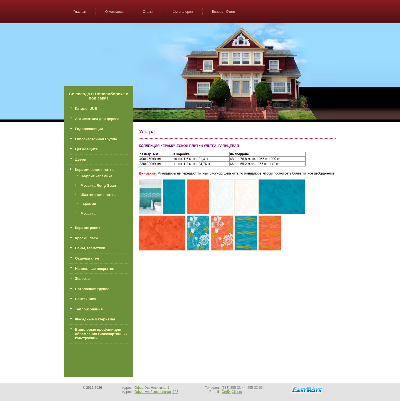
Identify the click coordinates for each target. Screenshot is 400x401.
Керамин (88, 204)
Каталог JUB (86, 108)
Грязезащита (86, 149)
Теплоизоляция (89, 309)
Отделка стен (87, 258)
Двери (80, 159)
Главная (79, 12)
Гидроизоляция (89, 129)
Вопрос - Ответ (223, 12)
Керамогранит (87, 228)
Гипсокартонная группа (96, 139)
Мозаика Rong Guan (98, 185)
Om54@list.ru (232, 392)
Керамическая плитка (94, 170)
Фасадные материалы (95, 319)
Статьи (148, 12)
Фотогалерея (183, 12)
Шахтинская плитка (98, 195)
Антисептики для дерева (97, 119)
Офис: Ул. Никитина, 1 (151, 388)
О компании (114, 12)
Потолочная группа (92, 289)
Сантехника (85, 299)
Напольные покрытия (94, 268)
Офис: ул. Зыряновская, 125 (156, 392)
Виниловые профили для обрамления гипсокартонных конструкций (101, 333)
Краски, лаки (86, 238)
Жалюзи (82, 279)
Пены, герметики (90, 248)
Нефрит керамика (96, 176)
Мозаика (88, 213)
